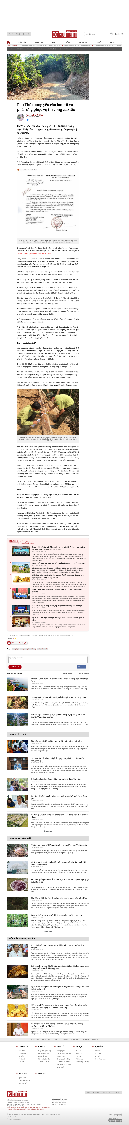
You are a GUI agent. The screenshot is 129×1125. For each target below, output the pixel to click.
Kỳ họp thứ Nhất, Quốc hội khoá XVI (106, 45)
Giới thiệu (96, 1092)
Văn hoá (41, 49)
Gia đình (97, 1051)
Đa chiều (98, 42)
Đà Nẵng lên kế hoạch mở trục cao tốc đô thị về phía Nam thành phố (59, 797)
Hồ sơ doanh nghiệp (63, 1059)
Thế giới (21, 1062)
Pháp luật (39, 42)
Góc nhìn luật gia (43, 1053)
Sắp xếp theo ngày (84, 673)
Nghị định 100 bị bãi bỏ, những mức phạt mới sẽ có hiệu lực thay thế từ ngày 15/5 (60, 987)
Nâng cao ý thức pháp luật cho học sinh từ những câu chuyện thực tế (57, 591)
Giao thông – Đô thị (67, 49)
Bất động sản (61, 1051)
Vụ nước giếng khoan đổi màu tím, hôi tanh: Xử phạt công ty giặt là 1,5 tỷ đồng (60, 880)
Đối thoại (22, 1059)
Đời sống (83, 42)
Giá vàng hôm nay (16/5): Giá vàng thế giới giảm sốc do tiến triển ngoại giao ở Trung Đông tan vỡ (58, 576)
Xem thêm (48, 831)
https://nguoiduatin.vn (12, 1099)
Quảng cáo (26, 34)
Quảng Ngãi (15, 649)
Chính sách (22, 1053)
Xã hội (68, 42)
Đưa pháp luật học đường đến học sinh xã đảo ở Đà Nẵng (56, 779)
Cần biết (97, 1056)
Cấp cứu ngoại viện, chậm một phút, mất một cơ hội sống (56, 741)
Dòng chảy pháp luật (44, 1051)
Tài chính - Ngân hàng (64, 1053)
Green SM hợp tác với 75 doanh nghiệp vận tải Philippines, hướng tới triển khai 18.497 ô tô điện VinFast (58, 548)
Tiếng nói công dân (44, 1059)
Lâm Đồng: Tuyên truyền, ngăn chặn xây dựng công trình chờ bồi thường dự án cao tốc (58, 715)
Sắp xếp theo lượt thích (69, 673)
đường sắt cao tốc (42, 649)
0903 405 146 (12, 1116)
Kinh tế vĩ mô (61, 1056)
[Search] (111, 34)
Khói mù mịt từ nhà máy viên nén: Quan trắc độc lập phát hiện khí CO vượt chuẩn (59, 863)
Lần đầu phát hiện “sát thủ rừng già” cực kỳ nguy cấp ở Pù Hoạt (59, 898)
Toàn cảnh (22, 42)
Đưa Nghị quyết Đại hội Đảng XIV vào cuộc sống (79, 45)
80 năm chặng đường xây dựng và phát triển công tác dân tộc (57, 606)
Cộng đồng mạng (100, 1059)
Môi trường (52, 49)
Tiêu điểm (22, 1051)
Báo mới (117, 1092)
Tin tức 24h (107, 1092)
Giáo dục (30, 49)
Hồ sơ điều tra (42, 1056)
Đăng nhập (81, 667)
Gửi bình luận (15, 667)
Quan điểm (22, 1078)
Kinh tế (55, 42)
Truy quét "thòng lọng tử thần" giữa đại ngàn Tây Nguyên (56, 915)
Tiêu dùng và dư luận (64, 1064)
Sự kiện (21, 1056)
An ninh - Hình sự (43, 1062)
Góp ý (18, 34)
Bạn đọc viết (23, 1083)
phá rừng (33, 649)
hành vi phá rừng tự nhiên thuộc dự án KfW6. (34, 253)
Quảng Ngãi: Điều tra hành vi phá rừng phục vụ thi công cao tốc (59, 697)
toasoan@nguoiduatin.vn (15, 1119)
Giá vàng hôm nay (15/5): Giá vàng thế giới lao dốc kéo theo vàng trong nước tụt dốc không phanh (60, 967)
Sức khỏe (98, 1053)
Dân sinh (20, 49)
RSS (88, 1092)
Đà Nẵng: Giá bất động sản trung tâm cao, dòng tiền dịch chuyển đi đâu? (60, 816)
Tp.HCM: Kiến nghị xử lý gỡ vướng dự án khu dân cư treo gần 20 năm (58, 619)
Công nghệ (60, 1067)
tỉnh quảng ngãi (25, 649)
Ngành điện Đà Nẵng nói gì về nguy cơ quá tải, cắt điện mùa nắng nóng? (57, 759)
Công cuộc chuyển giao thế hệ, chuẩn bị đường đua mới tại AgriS (58, 563)
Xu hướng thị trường (63, 1062)
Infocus (113, 42)
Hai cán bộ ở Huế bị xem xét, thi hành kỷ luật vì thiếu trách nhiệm (57, 946)
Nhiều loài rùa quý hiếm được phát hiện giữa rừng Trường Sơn (59, 845)
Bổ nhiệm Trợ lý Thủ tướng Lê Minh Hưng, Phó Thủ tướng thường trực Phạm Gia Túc (57, 1025)
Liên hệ (10, 34)
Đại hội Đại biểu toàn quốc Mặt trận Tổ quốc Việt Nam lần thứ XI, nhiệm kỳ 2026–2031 (39, 45)
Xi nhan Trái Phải (24, 1080)
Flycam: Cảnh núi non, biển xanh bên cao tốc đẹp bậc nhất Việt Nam (59, 679)
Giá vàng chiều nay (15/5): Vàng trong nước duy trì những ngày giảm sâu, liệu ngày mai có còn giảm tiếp (59, 1006)
